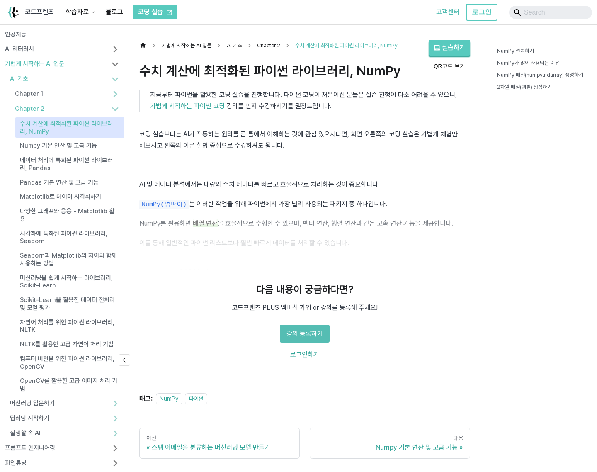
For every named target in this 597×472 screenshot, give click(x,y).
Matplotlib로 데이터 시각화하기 (60, 196)
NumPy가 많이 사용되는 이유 (528, 63)
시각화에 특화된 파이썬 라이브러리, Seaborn (63, 237)
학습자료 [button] (77, 12)
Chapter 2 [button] (29, 108)
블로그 (114, 12)
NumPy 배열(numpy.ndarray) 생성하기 (540, 75)
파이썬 (196, 398)
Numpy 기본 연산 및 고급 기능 (58, 145)
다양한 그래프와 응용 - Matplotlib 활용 (67, 215)
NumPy (169, 398)
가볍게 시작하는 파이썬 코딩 (187, 106)
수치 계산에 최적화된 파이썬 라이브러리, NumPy (66, 127)
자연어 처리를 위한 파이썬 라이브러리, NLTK (67, 326)
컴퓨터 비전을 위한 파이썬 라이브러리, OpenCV (67, 362)
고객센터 (447, 12)
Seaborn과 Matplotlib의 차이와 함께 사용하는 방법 (68, 259)
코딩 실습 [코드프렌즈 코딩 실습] (155, 12)
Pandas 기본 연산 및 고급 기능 (59, 182)
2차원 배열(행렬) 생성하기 (524, 87)
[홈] (145, 45)
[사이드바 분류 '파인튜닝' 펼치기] (115, 463)
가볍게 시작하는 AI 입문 (34, 64)
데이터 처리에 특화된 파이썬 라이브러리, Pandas (66, 164)
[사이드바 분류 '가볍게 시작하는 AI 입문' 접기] (115, 64)
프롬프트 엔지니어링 (30, 448)
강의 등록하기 (304, 334)
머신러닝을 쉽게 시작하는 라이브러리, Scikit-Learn (66, 282)
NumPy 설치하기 (515, 51)
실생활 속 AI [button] (25, 433)
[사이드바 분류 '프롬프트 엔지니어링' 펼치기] (115, 448)
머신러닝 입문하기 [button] (32, 403)
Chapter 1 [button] (29, 93)
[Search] (550, 12)
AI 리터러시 (19, 49)
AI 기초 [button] (19, 79)
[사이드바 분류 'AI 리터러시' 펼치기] (115, 49)
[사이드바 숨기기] (124, 360)
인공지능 (16, 34)
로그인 (482, 11)
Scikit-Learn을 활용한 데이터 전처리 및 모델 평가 (67, 303)
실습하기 (449, 47)
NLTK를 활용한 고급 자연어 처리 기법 (67, 344)
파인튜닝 (16, 463)
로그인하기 (304, 354)
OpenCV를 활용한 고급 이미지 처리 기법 (68, 384)
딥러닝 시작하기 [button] (29, 418)
